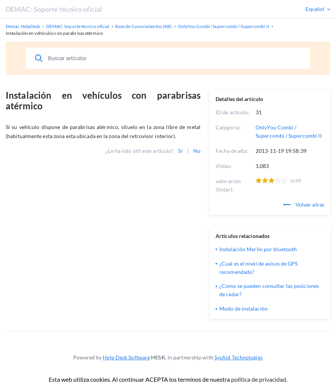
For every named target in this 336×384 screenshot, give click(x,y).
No (196, 151)
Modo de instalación (243, 308)
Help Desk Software (126, 357)
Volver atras (303, 204)
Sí (180, 151)
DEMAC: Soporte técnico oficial (54, 9)
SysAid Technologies (238, 357)
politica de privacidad (258, 379)
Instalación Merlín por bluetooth (258, 249)
